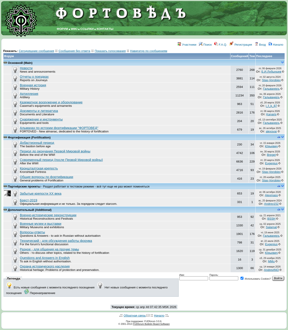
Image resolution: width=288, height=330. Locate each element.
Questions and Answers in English (45, 258)
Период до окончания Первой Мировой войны (55, 151)
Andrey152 (271, 203)
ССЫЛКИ (87, 29)
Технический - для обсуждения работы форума (56, 241)
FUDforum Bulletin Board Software (151, 324)
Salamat (271, 227)
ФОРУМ (62, 29)
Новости (26, 68)
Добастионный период (37, 143)
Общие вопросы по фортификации (46, 177)
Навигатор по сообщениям (148, 51)
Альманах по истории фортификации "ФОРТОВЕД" (59, 128)
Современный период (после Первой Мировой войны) (61, 160)
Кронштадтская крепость (39, 168)
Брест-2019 (28, 200)
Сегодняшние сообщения (36, 51)
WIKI (74, 29)
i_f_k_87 (271, 105)
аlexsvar (271, 131)
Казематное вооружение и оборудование (51, 102)
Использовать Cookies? (256, 278)
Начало (275, 44)
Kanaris (271, 114)
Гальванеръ (271, 88)
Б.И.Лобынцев (271, 71)
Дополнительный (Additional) (30, 210)
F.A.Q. (220, 44)
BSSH (271, 218)
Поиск (205, 44)
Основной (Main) (20, 63)
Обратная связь (135, 315)
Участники (187, 44)
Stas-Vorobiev (271, 80)
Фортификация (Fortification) (29, 137)
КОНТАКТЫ (105, 29)
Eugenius (271, 163)
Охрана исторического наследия (45, 266)
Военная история (33, 85)
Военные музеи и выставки (40, 223)
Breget (271, 154)
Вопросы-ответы (32, 232)
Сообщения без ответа (74, 51)
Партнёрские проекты (24, 186)
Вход (260, 44)
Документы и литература (39, 111)
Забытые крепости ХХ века (40, 193)
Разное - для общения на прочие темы (49, 249)
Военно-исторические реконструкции (48, 215)
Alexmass (271, 195)
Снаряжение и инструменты (41, 119)
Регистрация (241, 44)
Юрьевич (271, 146)
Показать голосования (110, 51)
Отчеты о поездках (34, 76)
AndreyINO (271, 270)
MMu (271, 261)
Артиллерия (29, 94)
